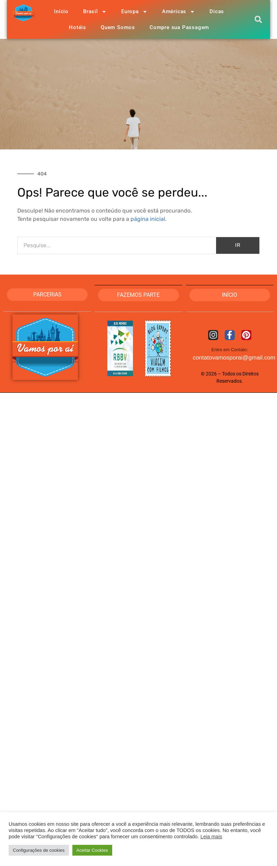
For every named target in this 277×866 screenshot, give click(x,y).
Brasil (95, 12)
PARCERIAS (47, 294)
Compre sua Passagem (179, 27)
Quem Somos (118, 27)
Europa (134, 12)
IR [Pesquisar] (238, 245)
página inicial (148, 219)
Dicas (216, 11)
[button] (258, 20)
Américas (178, 12)
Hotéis (77, 27)
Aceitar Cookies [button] (92, 850)
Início (61, 11)
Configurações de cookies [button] (39, 850)
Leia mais (211, 836)
